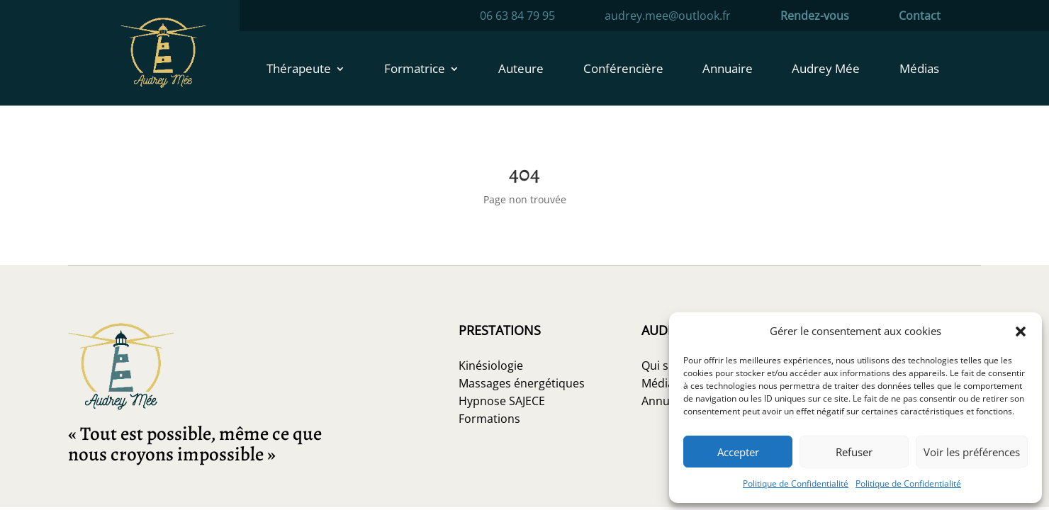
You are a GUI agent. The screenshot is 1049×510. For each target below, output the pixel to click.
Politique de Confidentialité (795, 483)
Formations (489, 418)
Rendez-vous (814, 17)
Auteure (521, 70)
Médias (919, 70)
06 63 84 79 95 (517, 17)
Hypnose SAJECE (502, 401)
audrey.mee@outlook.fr (668, 17)
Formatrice (414, 70)
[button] (1021, 331)
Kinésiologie (491, 365)
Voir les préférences (972, 452)
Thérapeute (299, 70)
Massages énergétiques (522, 383)
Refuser (854, 452)
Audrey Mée (826, 70)
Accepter (738, 452)
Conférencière (623, 70)
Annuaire (727, 70)
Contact (920, 17)
